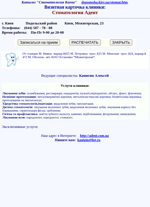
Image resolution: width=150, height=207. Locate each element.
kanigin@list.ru (88, 140)
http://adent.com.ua (94, 136)
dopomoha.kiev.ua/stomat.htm (105, 2)
